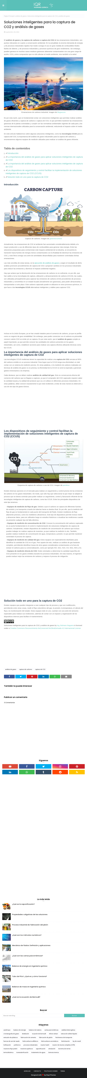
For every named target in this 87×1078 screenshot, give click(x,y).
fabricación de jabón (45, 1037)
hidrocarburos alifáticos (30, 1041)
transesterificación (22, 1052)
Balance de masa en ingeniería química (29, 986)
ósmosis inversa (53, 1052)
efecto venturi (53, 1034)
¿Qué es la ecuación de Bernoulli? (26, 997)
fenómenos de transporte (64, 1037)
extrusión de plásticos (11, 1037)
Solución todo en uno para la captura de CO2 (27, 177)
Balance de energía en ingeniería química (29, 966)
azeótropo (7, 1030)
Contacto (37, 1071)
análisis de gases (20, 16)
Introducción (12, 153)
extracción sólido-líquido (69, 1034)
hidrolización (65, 1041)
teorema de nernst (64, 1049)
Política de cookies (51, 1071)
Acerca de (27, 1071)
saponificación (40, 1049)
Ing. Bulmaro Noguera (65, 625)
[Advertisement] (43, 309)
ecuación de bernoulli (39, 1034)
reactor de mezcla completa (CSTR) (63, 1045)
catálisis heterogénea (68, 1030)
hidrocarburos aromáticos (49, 1041)
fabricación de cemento (28, 1037)
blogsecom (61, 112)
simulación (51, 1049)
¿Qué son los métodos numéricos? (26, 935)
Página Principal (9, 16)
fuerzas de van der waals (11, 1041)
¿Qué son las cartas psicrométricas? (27, 956)
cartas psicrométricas (51, 1030)
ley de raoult (77, 1041)
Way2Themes (51, 1075)
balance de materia (35, 1030)
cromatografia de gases (11, 1034)
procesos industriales (30, 1045)
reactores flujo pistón (10, 1049)
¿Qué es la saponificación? (23, 904)
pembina (66, 485)
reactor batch (45, 1045)
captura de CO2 (40, 669)
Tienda (62, 1071)
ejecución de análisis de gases (46, 263)
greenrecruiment (56, 239)
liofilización (7, 1045)
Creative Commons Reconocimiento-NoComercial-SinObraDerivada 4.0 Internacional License (45, 628)
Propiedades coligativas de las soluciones (29, 914)
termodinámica (8, 1052)
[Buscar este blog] (33, 1015)
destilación (25, 1034)
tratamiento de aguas (38, 1052)
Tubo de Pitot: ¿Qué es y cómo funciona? (29, 976)
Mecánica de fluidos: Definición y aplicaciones (31, 945)
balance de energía (19, 1030)
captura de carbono (25, 669)
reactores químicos (26, 1049)
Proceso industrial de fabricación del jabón (30, 925)
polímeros (17, 1045)
